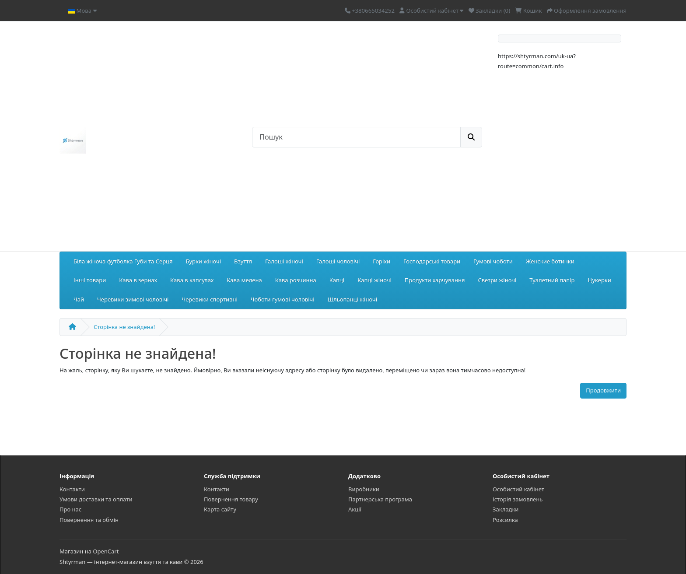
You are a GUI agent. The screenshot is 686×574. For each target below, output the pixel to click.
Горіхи (381, 261)
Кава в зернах (138, 280)
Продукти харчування (435, 280)
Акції (354, 509)
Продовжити (603, 390)
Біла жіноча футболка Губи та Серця (123, 261)
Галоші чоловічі (338, 261)
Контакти (72, 489)
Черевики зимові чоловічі (132, 299)
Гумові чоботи (493, 261)
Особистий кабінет (518, 489)
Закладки (505, 509)
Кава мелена (244, 280)
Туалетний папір (551, 280)
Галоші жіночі (284, 261)
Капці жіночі (374, 280)
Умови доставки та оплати (96, 499)
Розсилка (505, 520)
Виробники (363, 489)
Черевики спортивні (209, 299)
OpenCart (106, 551)
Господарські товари (431, 261)
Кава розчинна (295, 280)
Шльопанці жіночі (352, 299)
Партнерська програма (380, 499)
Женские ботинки (550, 261)
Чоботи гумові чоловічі (283, 299)
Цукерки (599, 280)
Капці (336, 280)
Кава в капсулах (192, 280)
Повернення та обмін (89, 520)
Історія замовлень (517, 499)
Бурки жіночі (203, 261)
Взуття (243, 261)
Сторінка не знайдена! (124, 327)
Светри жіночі (497, 280)
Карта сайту (220, 509)
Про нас (70, 509)
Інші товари (90, 280)
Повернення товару (231, 499)
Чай (79, 299)
